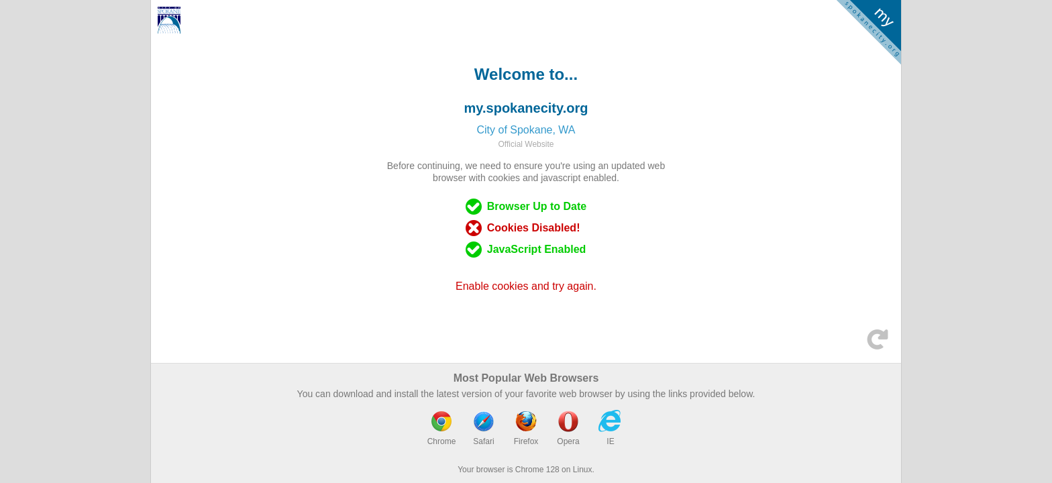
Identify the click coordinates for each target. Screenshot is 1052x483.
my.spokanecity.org (526, 108)
